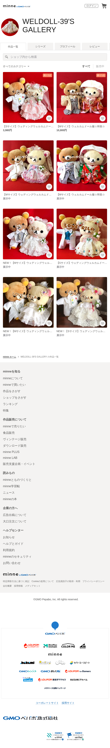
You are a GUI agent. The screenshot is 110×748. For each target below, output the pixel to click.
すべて (86, 66)
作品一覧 (13, 46)
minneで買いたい (14, 384)
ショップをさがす (14, 397)
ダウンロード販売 (14, 445)
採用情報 (18, 586)
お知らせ (9, 537)
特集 (6, 410)
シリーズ (40, 46)
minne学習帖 (11, 486)
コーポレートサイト (47, 702)
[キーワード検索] (55, 56)
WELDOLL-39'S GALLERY (48, 25)
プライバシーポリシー (93, 581)
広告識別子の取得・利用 (68, 581)
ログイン (91, 5)
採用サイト (68, 702)
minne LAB (10, 457)
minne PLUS (11, 451)
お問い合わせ (12, 563)
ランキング (10, 404)
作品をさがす (12, 391)
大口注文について (14, 521)
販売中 (100, 66)
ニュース (9, 492)
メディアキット (32, 586)
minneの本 (10, 499)
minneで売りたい (14, 426)
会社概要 (7, 586)
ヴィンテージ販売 (14, 439)
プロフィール (67, 46)
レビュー (95, 46)
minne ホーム (9, 356)
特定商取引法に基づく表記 (16, 581)
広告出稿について (14, 514)
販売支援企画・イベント (19, 463)
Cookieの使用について (43, 581)
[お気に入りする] (49, 118)
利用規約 (9, 550)
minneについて (13, 378)
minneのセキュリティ (17, 556)
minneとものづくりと (17, 479)
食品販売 (9, 432)
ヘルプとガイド (13, 543)
